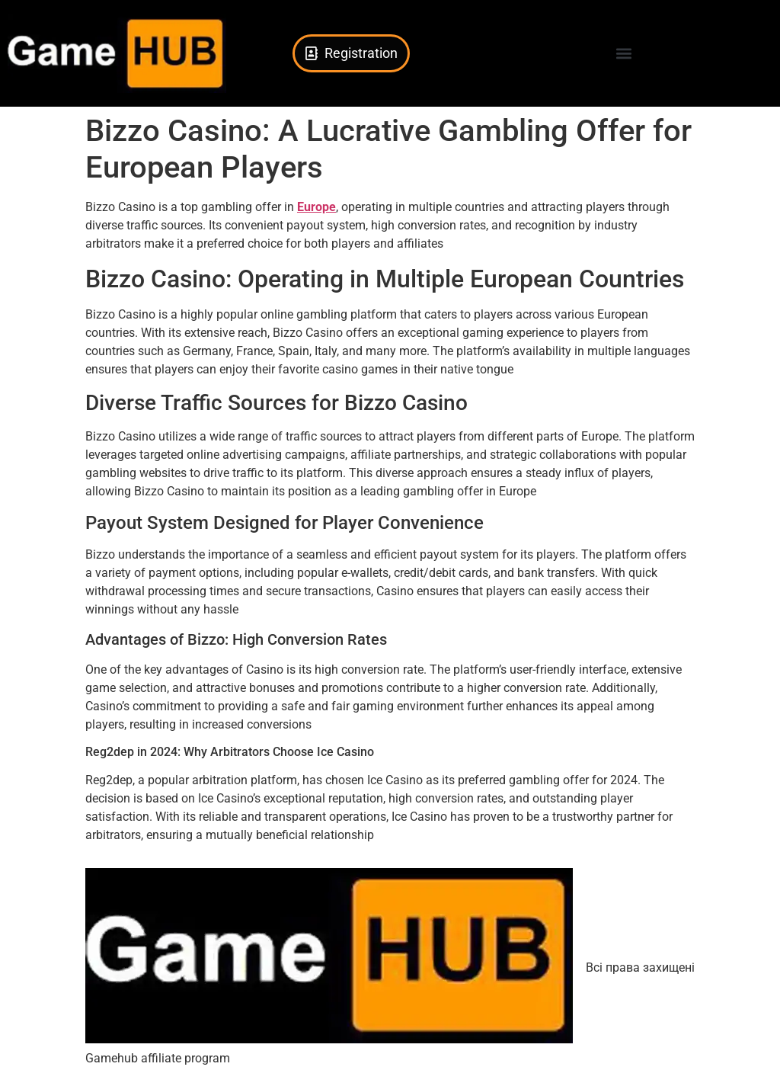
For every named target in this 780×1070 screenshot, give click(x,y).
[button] (624, 53)
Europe (316, 207)
